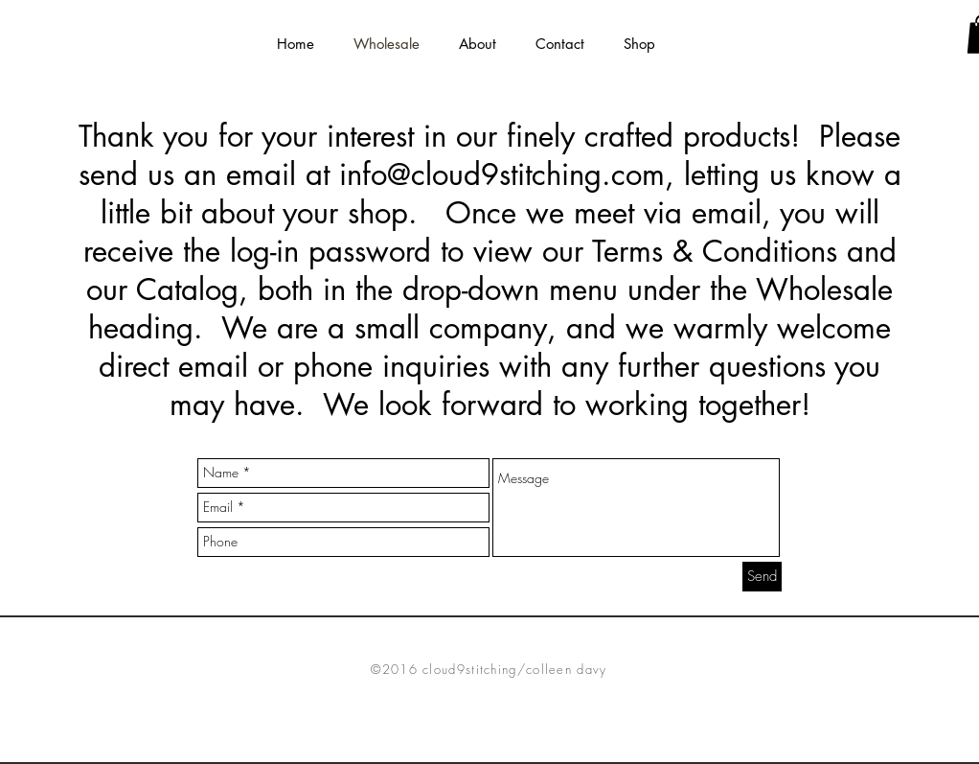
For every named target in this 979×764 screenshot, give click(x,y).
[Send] (762, 576)
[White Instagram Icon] (758, 659)
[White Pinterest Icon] (729, 659)
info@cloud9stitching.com (502, 174)
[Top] (489, 751)
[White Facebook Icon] (699, 659)
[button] (477, 43)
